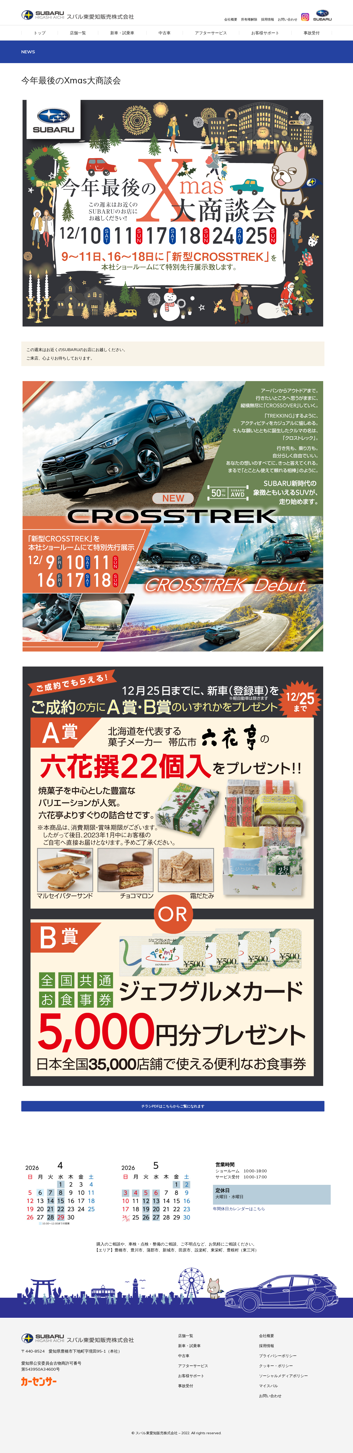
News (28, 52)
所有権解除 (249, 19)
